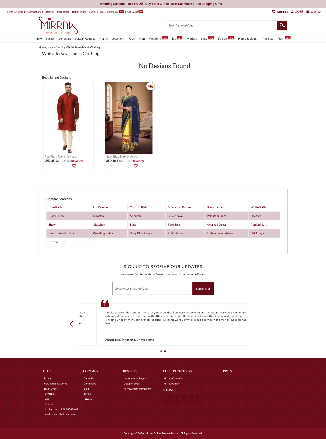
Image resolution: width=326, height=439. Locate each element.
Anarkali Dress (216, 224)
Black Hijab (56, 216)
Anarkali (135, 216)
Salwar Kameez (85, 38)
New (39, 38)
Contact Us (90, 383)
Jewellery (118, 38)
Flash (284, 38)
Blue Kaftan (56, 207)
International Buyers (135, 378)
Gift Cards (135, 12)
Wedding (158, 38)
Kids (132, 38)
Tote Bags (174, 224)
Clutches (99, 224)
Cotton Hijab (138, 207)
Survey (92, 12)
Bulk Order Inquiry (108, 12)
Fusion (226, 38)
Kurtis (103, 38)
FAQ (46, 398)
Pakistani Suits (216, 216)
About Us (89, 378)
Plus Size (267, 38)
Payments (49, 393)
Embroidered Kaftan (62, 233)
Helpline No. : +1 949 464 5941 (61, 409)
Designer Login (132, 383)
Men (142, 38)
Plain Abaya (175, 233)
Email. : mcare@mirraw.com (59, 414)
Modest (192, 38)
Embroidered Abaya (220, 233)
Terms (87, 393)
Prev (73, 324)
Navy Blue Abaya (141, 233)
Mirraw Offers (171, 383)
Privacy (88, 398)
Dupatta (98, 216)
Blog (86, 388)
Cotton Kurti (57, 242)
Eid (177, 38)
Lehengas (65, 38)
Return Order (79, 12)
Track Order (63, 12)
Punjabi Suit (259, 224)
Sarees (50, 38)
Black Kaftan (215, 207)
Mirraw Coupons (173, 378)
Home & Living (247, 38)
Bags (133, 224)
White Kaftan (259, 207)
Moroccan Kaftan (179, 207)
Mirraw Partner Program (137, 388)
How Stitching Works (55, 383)
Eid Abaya (257, 233)
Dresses (256, 216)
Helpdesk (49, 403)
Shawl (52, 224)
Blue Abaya (175, 216)
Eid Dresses (100, 207)
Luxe (207, 38)
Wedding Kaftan (103, 233)
